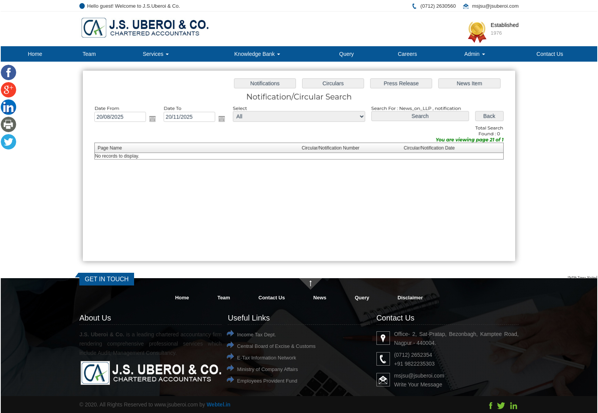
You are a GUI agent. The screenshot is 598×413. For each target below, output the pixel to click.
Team (89, 54)
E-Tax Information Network (266, 358)
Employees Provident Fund (267, 381)
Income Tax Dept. (256, 334)
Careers (407, 54)
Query (346, 54)
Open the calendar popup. (156, 120)
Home (35, 54)
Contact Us (549, 54)
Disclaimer (410, 298)
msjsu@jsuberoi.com (495, 6)
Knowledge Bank (257, 54)
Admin (474, 54)
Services (156, 54)
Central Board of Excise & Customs (276, 346)
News (319, 298)
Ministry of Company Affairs (267, 369)
